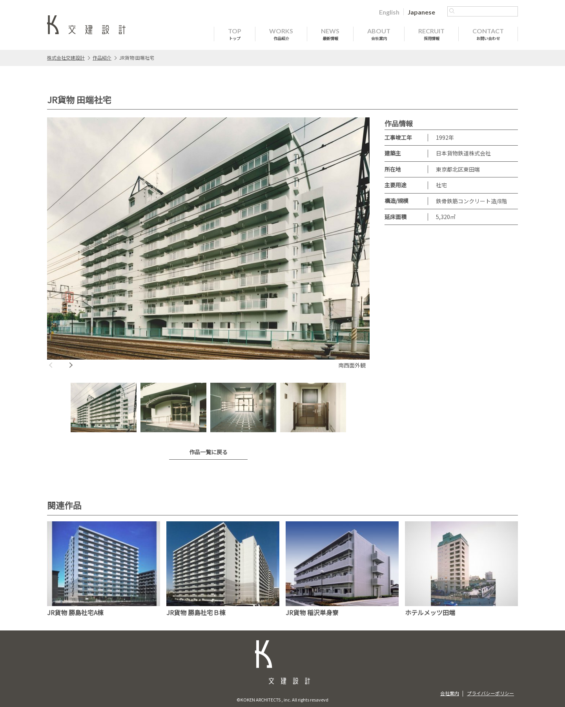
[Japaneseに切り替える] (421, 11)
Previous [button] (51, 365)
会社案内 (449, 693)
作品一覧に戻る (208, 452)
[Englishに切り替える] (389, 11)
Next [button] (71, 365)
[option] (208, 244)
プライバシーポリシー (490, 693)
